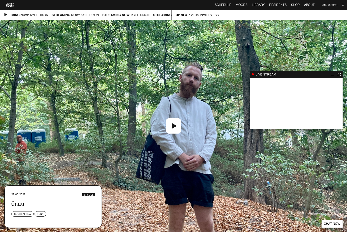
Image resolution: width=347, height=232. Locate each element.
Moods (241, 5)
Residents (278, 5)
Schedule (223, 5)
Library (258, 5)
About (309, 5)
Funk (40, 213)
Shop (295, 5)
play (296, 103)
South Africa (22, 213)
